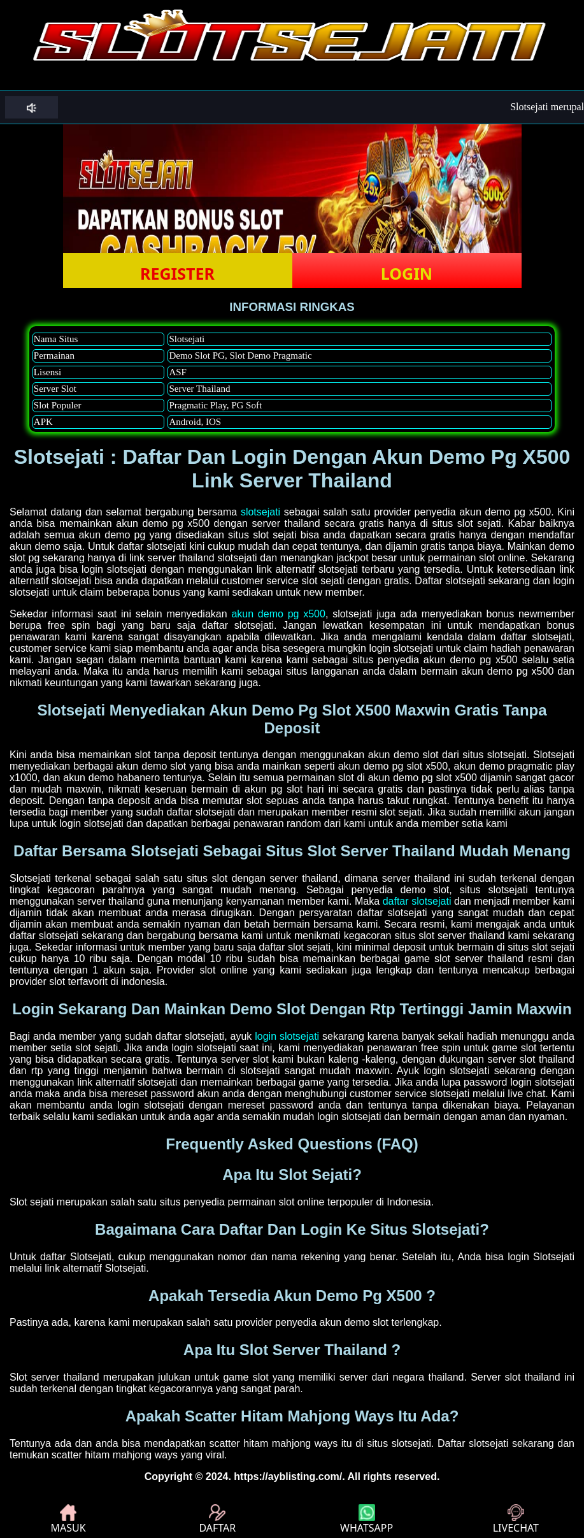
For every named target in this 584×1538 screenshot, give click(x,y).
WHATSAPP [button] (366, 1519)
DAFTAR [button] (217, 1519)
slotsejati (260, 512)
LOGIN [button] (406, 273)
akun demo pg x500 (278, 613)
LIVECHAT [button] (516, 1519)
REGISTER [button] (177, 273)
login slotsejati (287, 1036)
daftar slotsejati (417, 901)
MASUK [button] (68, 1519)
